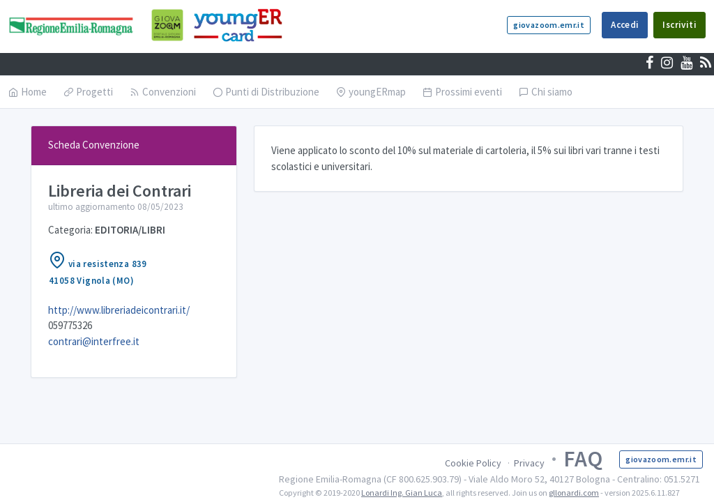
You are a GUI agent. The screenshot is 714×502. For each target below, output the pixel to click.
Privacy (529, 463)
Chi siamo (545, 91)
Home (27, 91)
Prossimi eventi (462, 91)
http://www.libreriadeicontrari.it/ (119, 310)
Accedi (625, 25)
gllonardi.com (574, 492)
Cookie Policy (473, 463)
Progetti (88, 91)
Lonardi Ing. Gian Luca (401, 492)
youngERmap (371, 91)
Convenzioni (163, 91)
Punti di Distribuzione (266, 91)
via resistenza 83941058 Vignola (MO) (97, 269)
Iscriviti (679, 25)
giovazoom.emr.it (548, 25)
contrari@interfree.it (93, 341)
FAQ (582, 459)
